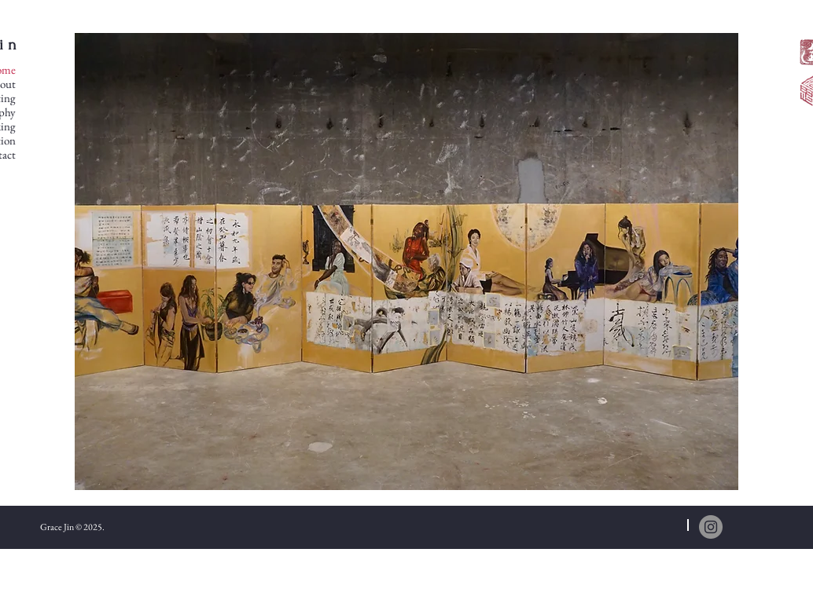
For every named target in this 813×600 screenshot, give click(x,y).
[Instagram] (711, 527)
